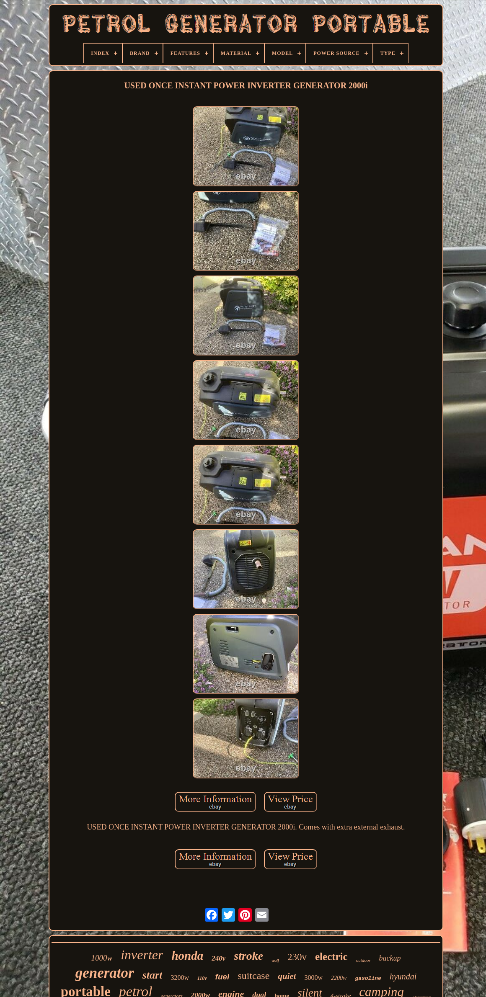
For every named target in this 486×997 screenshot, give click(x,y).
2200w (338, 978)
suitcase (253, 975)
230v (297, 957)
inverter (142, 954)
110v (202, 978)
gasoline (368, 978)
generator (104, 973)
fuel (222, 976)
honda (187, 955)
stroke (248, 955)
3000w (314, 977)
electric (331, 956)
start (152, 975)
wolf (275, 960)
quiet (287, 976)
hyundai (403, 976)
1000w (101, 957)
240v (218, 958)
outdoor (363, 960)
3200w (180, 977)
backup (390, 958)
